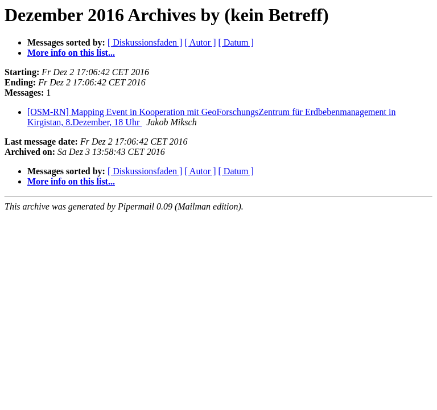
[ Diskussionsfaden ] (145, 42)
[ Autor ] (200, 42)
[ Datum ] (236, 42)
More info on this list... (71, 53)
